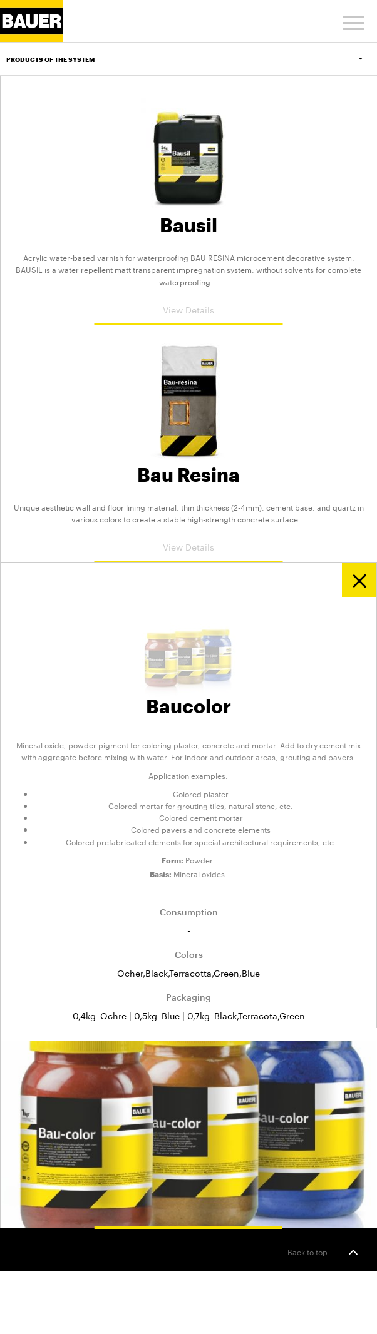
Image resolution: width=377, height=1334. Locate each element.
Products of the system (191, 59)
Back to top (322, 1252)
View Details (188, 309)
